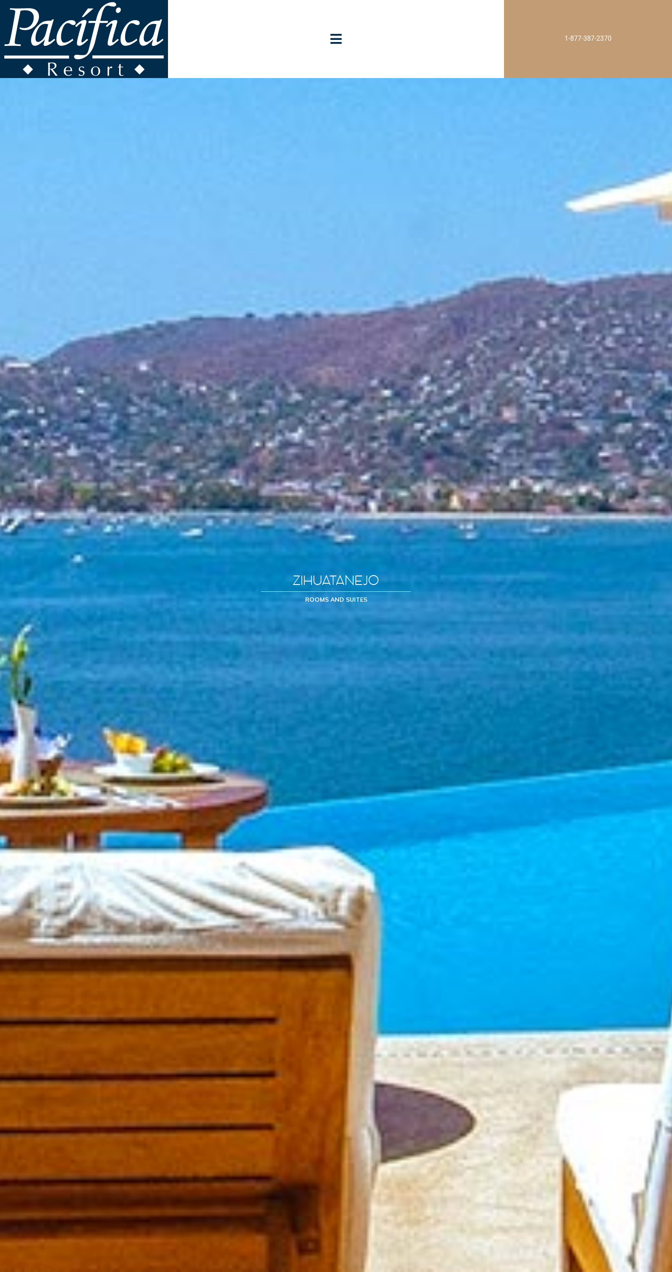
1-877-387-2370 (587, 38)
